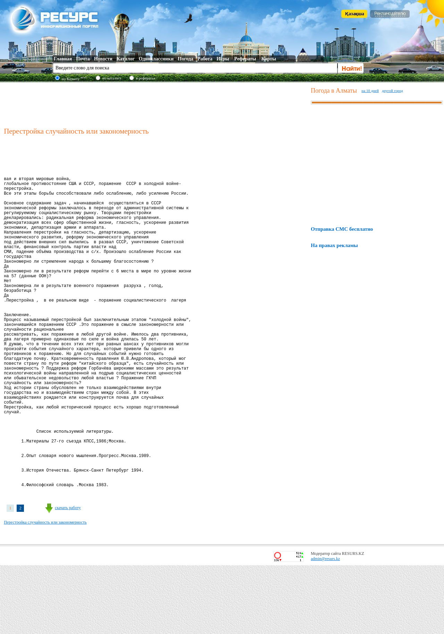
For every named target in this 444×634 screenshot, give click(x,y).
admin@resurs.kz (325, 627)
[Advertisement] (155, 103)
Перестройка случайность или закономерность (45, 591)
